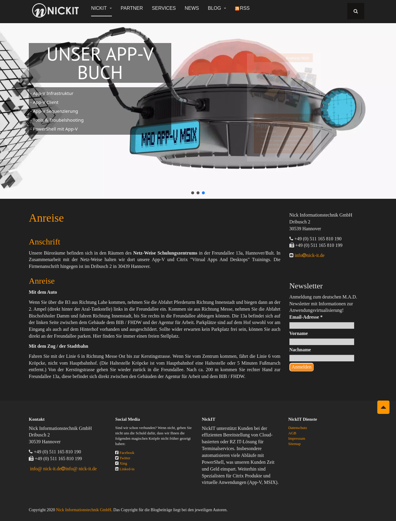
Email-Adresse (306, 317)
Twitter (124, 458)
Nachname (300, 349)
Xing (123, 463)
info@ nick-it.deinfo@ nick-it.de (63, 468)
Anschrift (44, 241)
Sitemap (294, 444)
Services (164, 8)
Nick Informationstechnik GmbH (83, 510)
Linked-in (127, 469)
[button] (192, 192)
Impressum (296, 438)
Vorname (298, 333)
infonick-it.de (309, 255)
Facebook (127, 453)
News (192, 8)
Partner (132, 8)
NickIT (101, 8)
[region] (198, 107)
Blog (217, 8)
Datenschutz (297, 428)
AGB (292, 433)
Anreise (46, 218)
